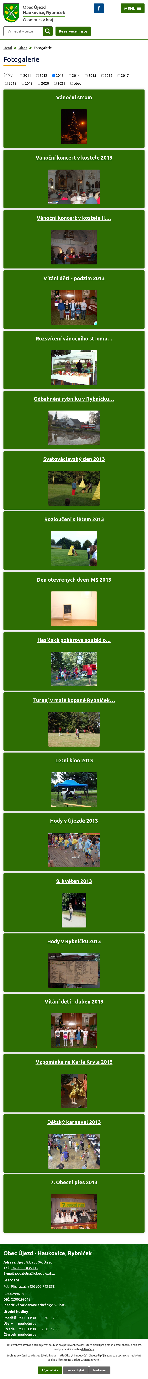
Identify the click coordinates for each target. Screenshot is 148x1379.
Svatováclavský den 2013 (74, 459)
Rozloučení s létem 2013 (74, 519)
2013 (60, 75)
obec (77, 83)
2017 (125, 75)
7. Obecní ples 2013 (74, 1182)
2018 (12, 83)
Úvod (7, 48)
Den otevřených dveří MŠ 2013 (74, 580)
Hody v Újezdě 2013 (74, 821)
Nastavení (99, 1370)
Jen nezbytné (76, 1370)
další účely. (87, 1349)
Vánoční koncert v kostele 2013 (74, 158)
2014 (76, 75)
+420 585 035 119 (24, 1268)
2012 (43, 75)
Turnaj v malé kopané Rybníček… (74, 700)
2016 (108, 75)
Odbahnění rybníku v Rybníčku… (74, 399)
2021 (61, 83)
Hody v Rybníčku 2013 (74, 941)
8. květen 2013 (74, 881)
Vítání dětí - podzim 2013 (74, 278)
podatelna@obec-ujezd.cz (35, 1273)
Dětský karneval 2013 (74, 1122)
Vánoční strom (74, 97)
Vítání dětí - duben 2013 (74, 1001)
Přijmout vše (50, 1370)
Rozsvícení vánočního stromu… (74, 338)
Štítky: (8, 75)
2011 (27, 75)
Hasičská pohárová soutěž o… (74, 640)
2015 (92, 75)
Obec (22, 48)
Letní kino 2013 (74, 760)
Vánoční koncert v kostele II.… (74, 218)
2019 (29, 83)
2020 (45, 83)
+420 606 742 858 (41, 1286)
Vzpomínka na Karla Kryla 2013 (74, 1062)
